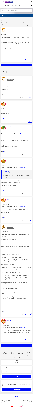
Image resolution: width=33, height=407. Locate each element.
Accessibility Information (27, 400)
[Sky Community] (8, 2)
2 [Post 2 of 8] (3, 94)
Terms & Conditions (28, 398)
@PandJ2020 (6, 171)
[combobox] (15, 10)
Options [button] (2, 20)
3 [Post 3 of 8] (3, 118)
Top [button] (17, 396)
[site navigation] (1, 2)
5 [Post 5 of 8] (3, 190)
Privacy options (4, 398)
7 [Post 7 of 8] (3, 311)
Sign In (31, 2)
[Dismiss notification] (31, 5)
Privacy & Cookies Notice (5, 400)
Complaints (3, 401)
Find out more (23, 110)
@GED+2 (3, 181)
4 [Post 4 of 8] (3, 151)
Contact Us (30, 401)
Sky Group (3, 402)
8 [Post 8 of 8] (3, 337)
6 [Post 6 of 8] (3, 217)
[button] (31, 28)
